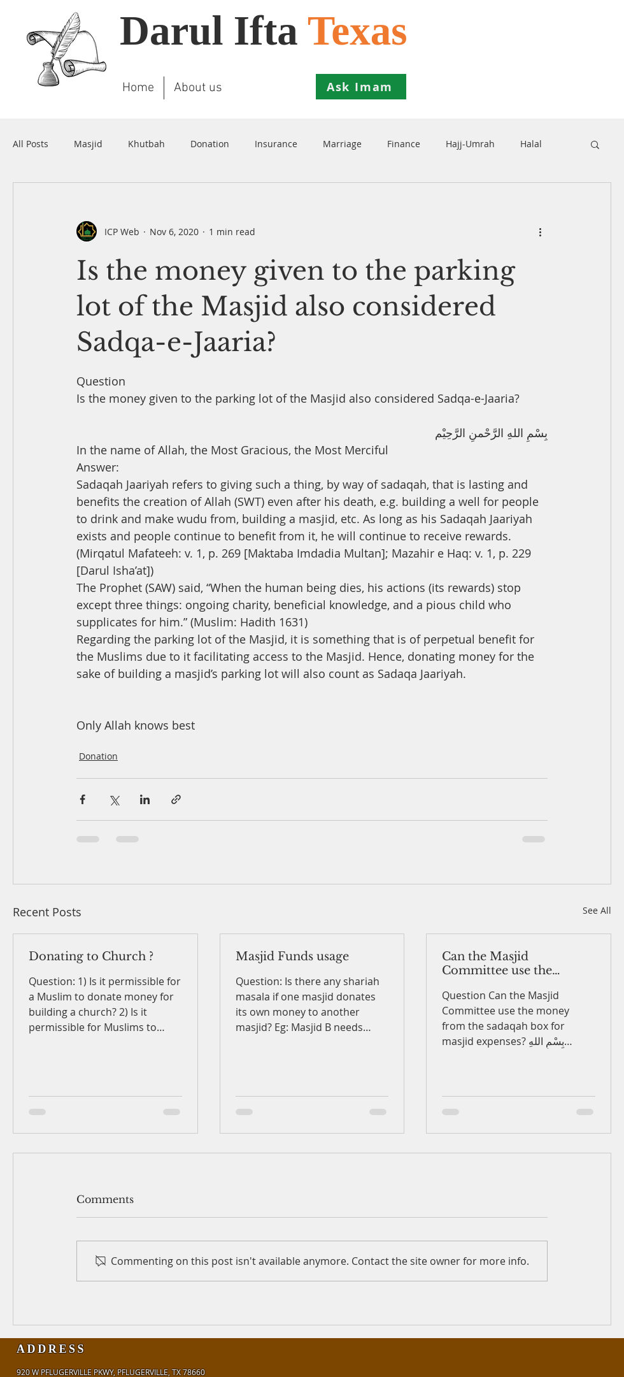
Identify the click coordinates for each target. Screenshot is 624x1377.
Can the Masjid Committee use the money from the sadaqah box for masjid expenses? (515, 963)
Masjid (88, 144)
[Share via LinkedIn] (145, 799)
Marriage (342, 144)
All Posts (30, 144)
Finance (403, 144)
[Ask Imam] (361, 86)
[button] (595, 144)
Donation (209, 144)
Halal (531, 144)
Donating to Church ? (91, 956)
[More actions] (540, 231)
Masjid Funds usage (292, 956)
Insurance (276, 144)
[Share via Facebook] (82, 799)
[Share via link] (176, 799)
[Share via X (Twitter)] (114, 799)
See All (597, 910)
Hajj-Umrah (470, 144)
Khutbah (146, 144)
